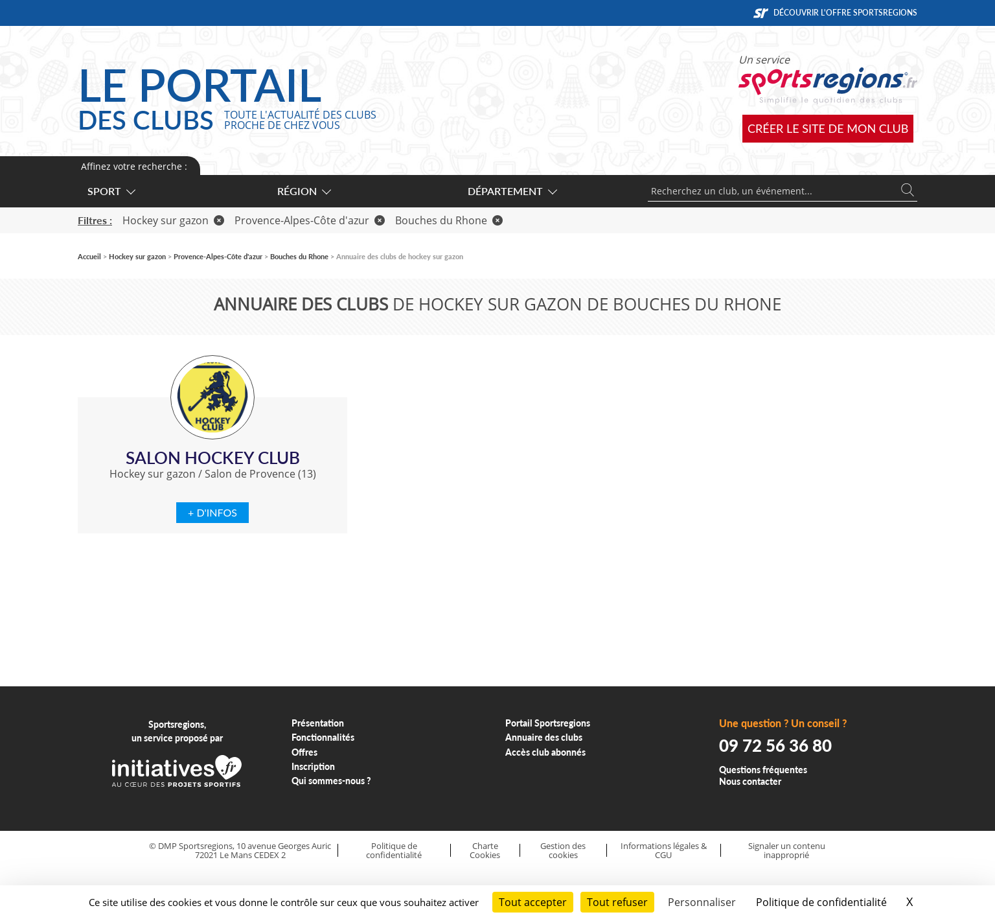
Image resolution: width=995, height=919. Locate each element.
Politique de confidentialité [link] (821, 902)
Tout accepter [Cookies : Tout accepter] (533, 902)
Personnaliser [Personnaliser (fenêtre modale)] (702, 902)
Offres (304, 752)
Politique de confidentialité (394, 850)
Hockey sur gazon (173, 220)
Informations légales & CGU (664, 850)
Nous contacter (750, 781)
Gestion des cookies (563, 850)
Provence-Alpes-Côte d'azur (309, 220)
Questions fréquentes (763, 769)
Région (303, 191)
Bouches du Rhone (449, 220)
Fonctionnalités (323, 737)
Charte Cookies (485, 850)
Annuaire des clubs (543, 737)
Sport (110, 191)
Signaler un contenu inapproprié (786, 850)
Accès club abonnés (545, 752)
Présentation (318, 722)
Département (512, 191)
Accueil (89, 256)
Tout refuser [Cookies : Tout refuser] (617, 902)
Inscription (313, 766)
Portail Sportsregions (547, 722)
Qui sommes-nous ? (331, 780)
